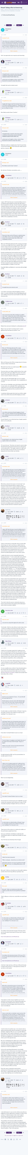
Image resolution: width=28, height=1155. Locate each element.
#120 (26, 851)
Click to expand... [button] (14, 51)
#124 (26, 979)
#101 (26, 35)
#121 (26, 883)
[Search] (26, 2)
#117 (26, 690)
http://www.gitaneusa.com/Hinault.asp (10, 936)
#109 (26, 308)
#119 (26, 816)
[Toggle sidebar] (24, 2)
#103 (26, 97)
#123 (26, 949)
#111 (26, 406)
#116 (26, 648)
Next (19, 25)
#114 (26, 523)
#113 (26, 463)
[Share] (23, 35)
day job (24, 326)
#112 (26, 433)
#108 (26, 281)
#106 (26, 181)
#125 (26, 1091)
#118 (26, 790)
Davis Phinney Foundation (9, 672)
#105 (26, 159)
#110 (26, 341)
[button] (2, 2)
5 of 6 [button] (14, 25)
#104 (26, 124)
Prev (9, 25)
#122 (26, 911)
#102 (26, 67)
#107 (26, 229)
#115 (26, 616)
